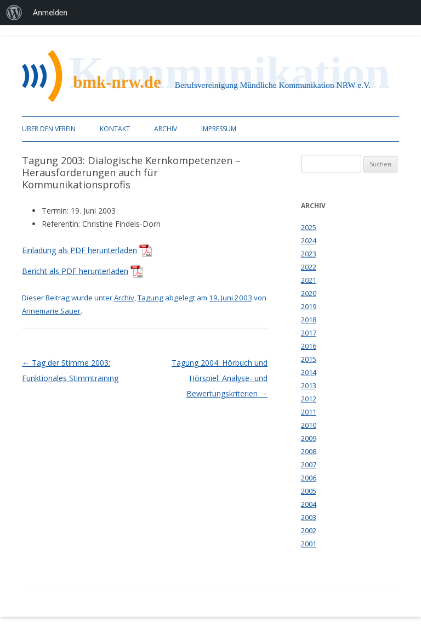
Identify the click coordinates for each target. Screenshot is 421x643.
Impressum (218, 128)
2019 (308, 306)
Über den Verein (49, 128)
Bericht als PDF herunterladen (75, 271)
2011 (308, 412)
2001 (308, 544)
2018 (308, 320)
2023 (308, 254)
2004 (308, 504)
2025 (308, 227)
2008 (308, 451)
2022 (308, 267)
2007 (308, 464)
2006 (308, 478)
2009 (308, 438)
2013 (308, 385)
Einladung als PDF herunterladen (79, 250)
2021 (308, 280)
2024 (308, 240)
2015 (308, 359)
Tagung (150, 298)
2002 (308, 530)
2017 (308, 333)
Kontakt (115, 128)
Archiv (165, 128)
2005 (308, 491)
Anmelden (50, 12)
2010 (308, 425)
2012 (308, 399)
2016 (308, 346)
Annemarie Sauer (51, 311)
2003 (308, 517)
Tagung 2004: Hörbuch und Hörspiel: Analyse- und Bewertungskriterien (220, 378)
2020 (308, 293)
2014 (308, 372)
